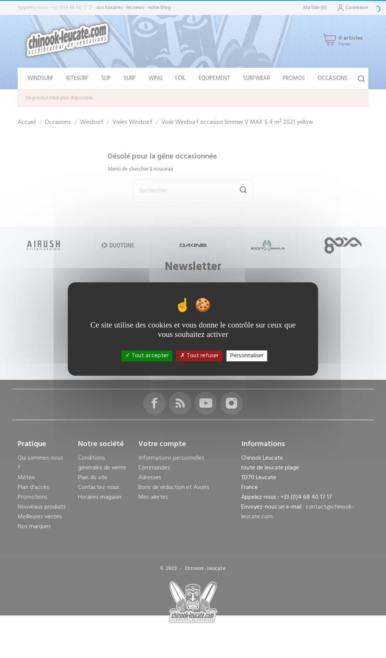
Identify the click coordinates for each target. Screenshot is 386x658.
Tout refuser (199, 356)
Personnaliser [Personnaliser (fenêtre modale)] (246, 356)
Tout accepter (146, 356)
